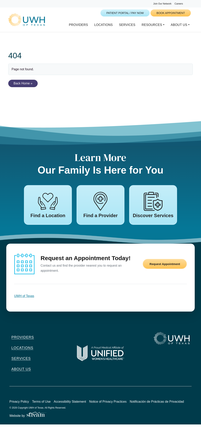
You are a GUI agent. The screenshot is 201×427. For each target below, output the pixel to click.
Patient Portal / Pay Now (125, 13)
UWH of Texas (24, 298)
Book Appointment (170, 13)
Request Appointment (165, 266)
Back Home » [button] (23, 86)
